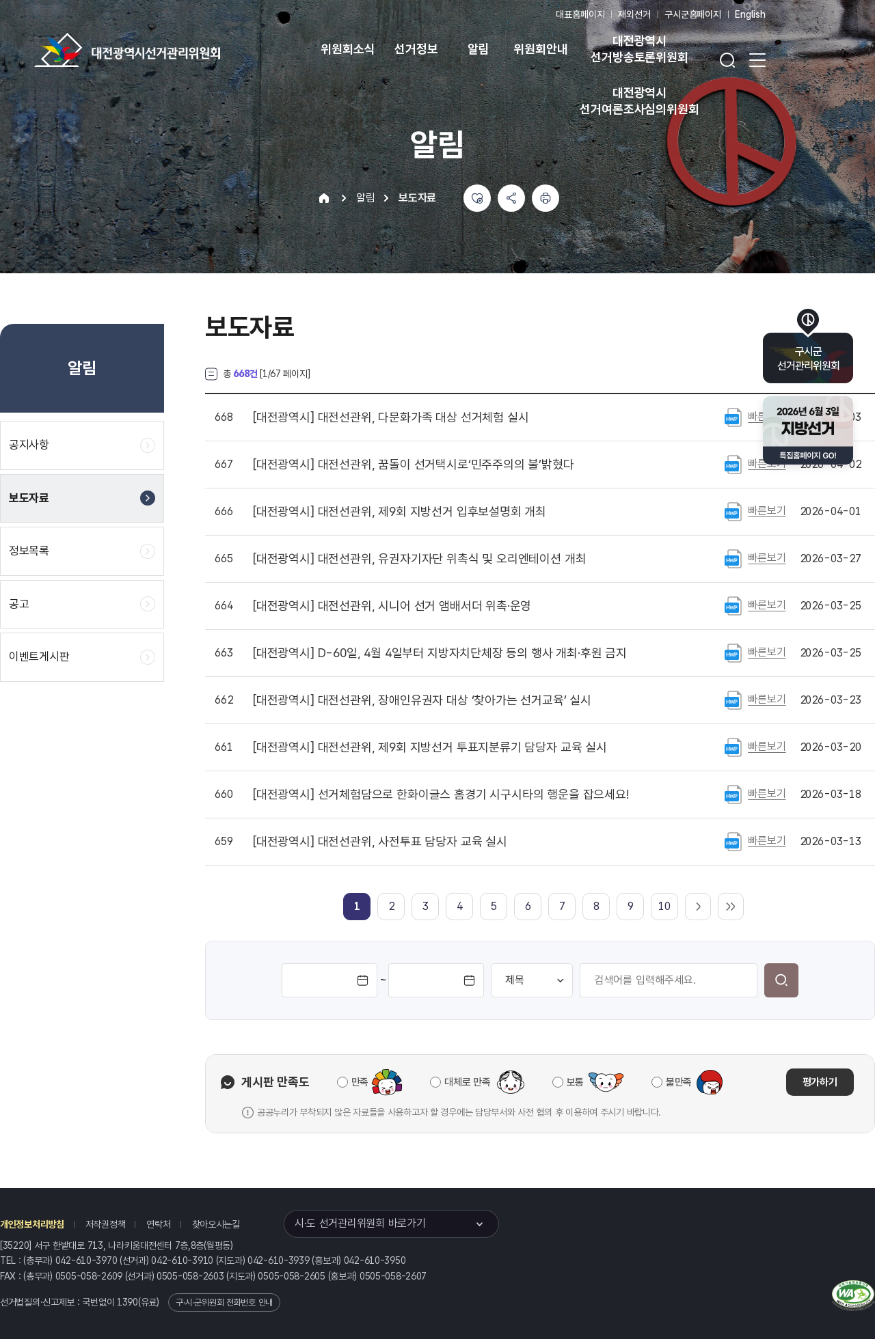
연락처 (158, 1224)
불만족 (679, 1082)
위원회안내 (540, 49)
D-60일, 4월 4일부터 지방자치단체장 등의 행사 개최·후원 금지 (440, 653)
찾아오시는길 (216, 1224)
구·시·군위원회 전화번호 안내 (224, 1302)
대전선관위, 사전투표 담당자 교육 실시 (380, 842)
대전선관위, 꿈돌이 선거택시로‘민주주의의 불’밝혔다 (413, 464)
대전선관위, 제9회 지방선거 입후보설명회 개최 (399, 512)
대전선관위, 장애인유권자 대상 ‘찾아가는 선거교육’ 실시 (422, 700)
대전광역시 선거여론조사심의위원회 (639, 100)
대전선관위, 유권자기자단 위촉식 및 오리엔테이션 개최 (419, 559)
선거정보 (416, 49)
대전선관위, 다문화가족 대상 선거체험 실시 (390, 417)
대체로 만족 (467, 1082)
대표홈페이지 (580, 14)
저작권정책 (105, 1224)
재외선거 (634, 14)
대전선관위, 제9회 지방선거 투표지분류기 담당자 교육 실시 (430, 747)
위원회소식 (348, 49)
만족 (359, 1082)
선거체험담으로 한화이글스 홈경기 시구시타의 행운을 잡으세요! (441, 794)
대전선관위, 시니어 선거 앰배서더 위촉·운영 (392, 606)
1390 (127, 1302)
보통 (575, 1082)
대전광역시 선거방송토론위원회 (639, 48)
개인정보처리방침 (32, 1224)
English (750, 14)
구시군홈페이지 (692, 14)
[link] (357, 906)
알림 (478, 49)
